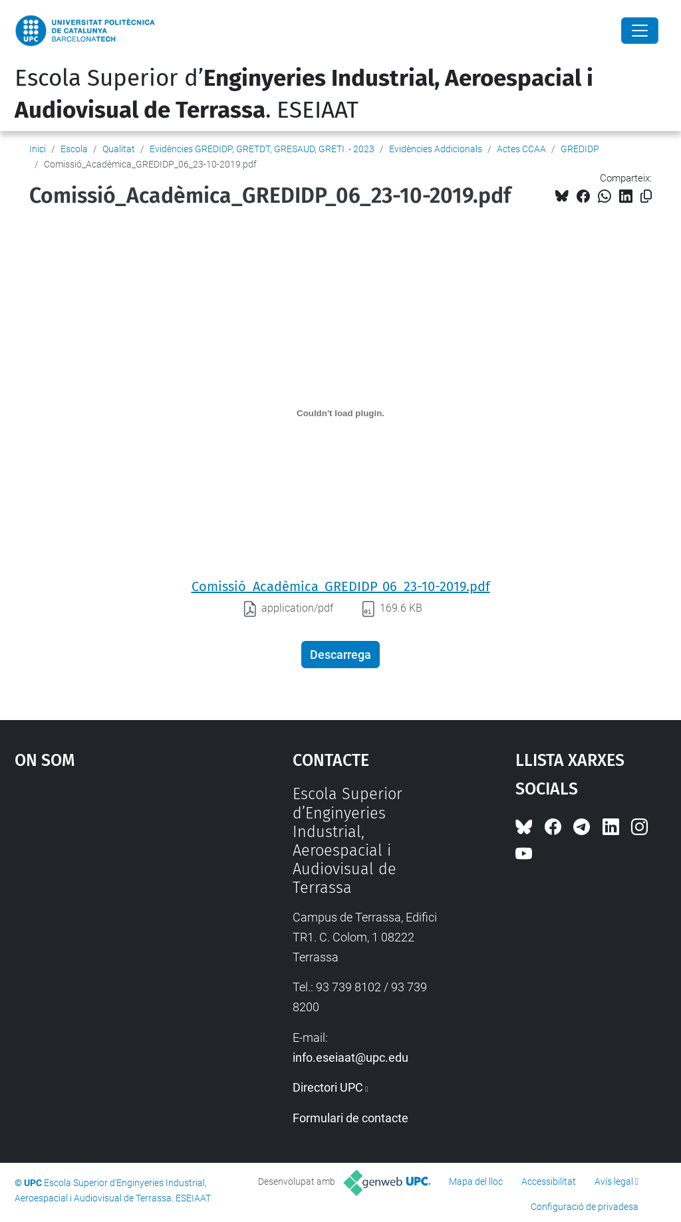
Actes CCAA (521, 149)
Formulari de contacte (350, 1118)
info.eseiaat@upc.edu (350, 1057)
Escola (74, 149)
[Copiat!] (646, 196)
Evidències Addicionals (435, 149)
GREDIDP (580, 149)
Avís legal (614, 1181)
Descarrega (340, 655)
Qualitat (118, 149)
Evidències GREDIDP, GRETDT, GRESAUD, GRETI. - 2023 (262, 149)
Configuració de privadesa (584, 1206)
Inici (37, 149)
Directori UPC (328, 1087)
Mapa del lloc (476, 1181)
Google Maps (118, 884)
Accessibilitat (548, 1181)
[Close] (639, 30)
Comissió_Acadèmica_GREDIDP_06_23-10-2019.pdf (341, 586)
